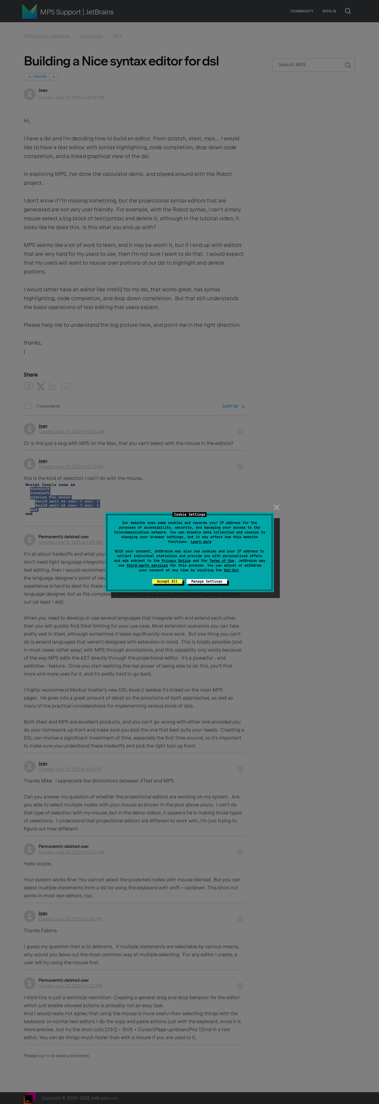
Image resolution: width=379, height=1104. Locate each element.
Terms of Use (221, 560)
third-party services (147, 565)
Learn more (201, 541)
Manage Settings (206, 581)
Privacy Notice (176, 560)
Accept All (167, 581)
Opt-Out (231, 570)
